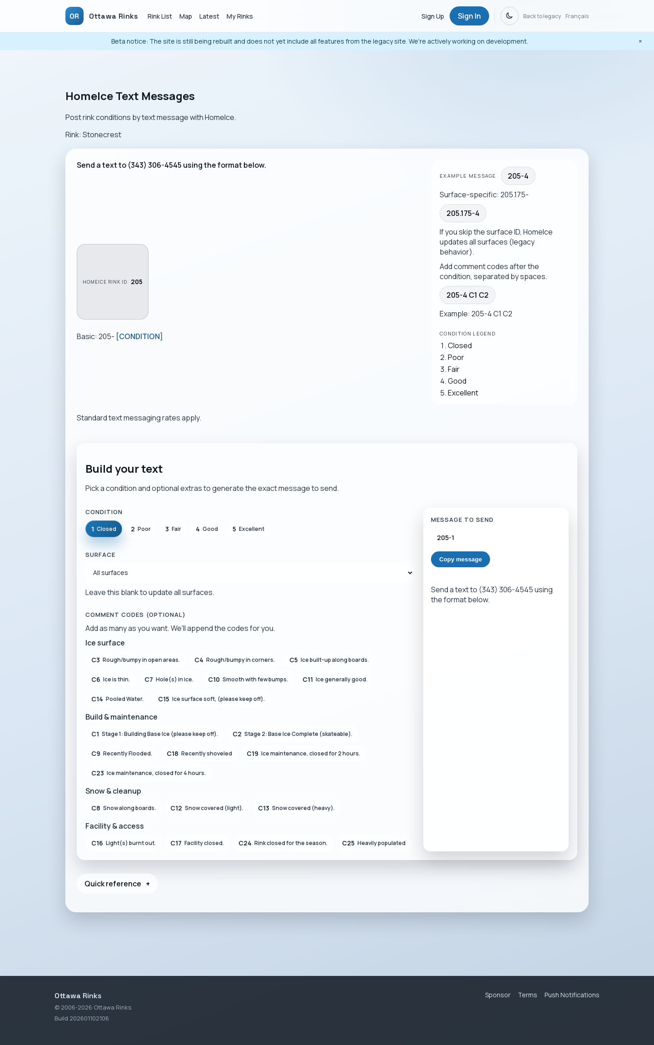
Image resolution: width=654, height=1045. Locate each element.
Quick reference (112, 884)
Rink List (160, 16)
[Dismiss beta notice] (640, 41)
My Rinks (240, 16)
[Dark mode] (509, 16)
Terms (527, 994)
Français (577, 16)
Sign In (469, 16)
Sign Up (432, 16)
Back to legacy (542, 16)
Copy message (460, 559)
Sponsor (497, 994)
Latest (209, 16)
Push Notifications (572, 994)
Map (185, 16)
